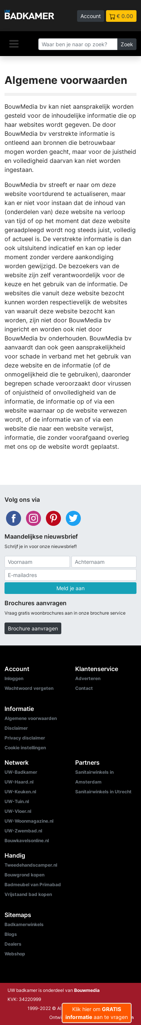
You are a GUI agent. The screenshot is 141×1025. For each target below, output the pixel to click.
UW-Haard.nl (19, 782)
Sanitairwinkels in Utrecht (103, 791)
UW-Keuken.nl (20, 791)
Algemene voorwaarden (31, 718)
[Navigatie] (14, 43)
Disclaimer (16, 728)
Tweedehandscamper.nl (31, 865)
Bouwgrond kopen (24, 875)
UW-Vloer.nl (18, 811)
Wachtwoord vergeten (29, 688)
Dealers (13, 944)
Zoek (127, 44)
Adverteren (87, 678)
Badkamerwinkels (24, 924)
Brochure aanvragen (33, 628)
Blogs (11, 934)
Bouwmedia (87, 990)
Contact (84, 688)
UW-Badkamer (21, 772)
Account (90, 16)
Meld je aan (70, 588)
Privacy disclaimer (25, 738)
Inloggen (14, 678)
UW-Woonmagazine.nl (29, 821)
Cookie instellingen (25, 747)
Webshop (15, 954)
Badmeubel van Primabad (33, 884)
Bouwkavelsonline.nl (27, 840)
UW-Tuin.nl (17, 801)
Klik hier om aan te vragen (96, 1013)
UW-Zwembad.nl (23, 831)
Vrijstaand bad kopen (28, 894)
